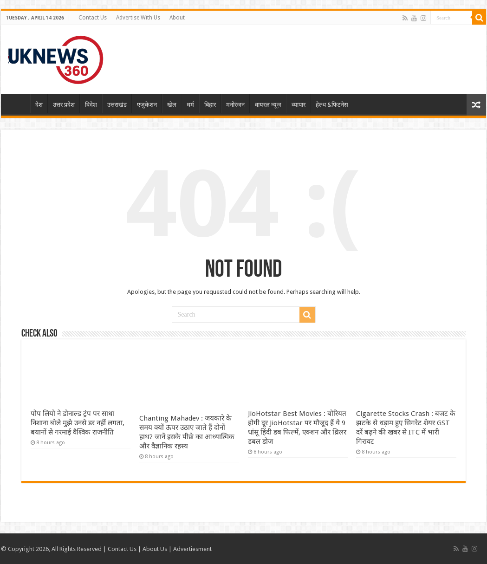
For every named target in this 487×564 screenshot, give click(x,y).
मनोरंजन (235, 104)
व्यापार (298, 104)
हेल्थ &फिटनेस (332, 104)
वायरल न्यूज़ (268, 104)
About (177, 17)
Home (18, 103)
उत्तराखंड (117, 104)
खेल (171, 104)
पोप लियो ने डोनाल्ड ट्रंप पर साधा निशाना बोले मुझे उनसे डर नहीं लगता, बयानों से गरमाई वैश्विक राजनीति (77, 422)
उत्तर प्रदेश (64, 104)
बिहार (210, 104)
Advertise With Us (138, 17)
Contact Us (92, 17)
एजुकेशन (147, 104)
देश (39, 104)
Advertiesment (192, 548)
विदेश (91, 104)
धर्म (190, 104)
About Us (155, 548)
